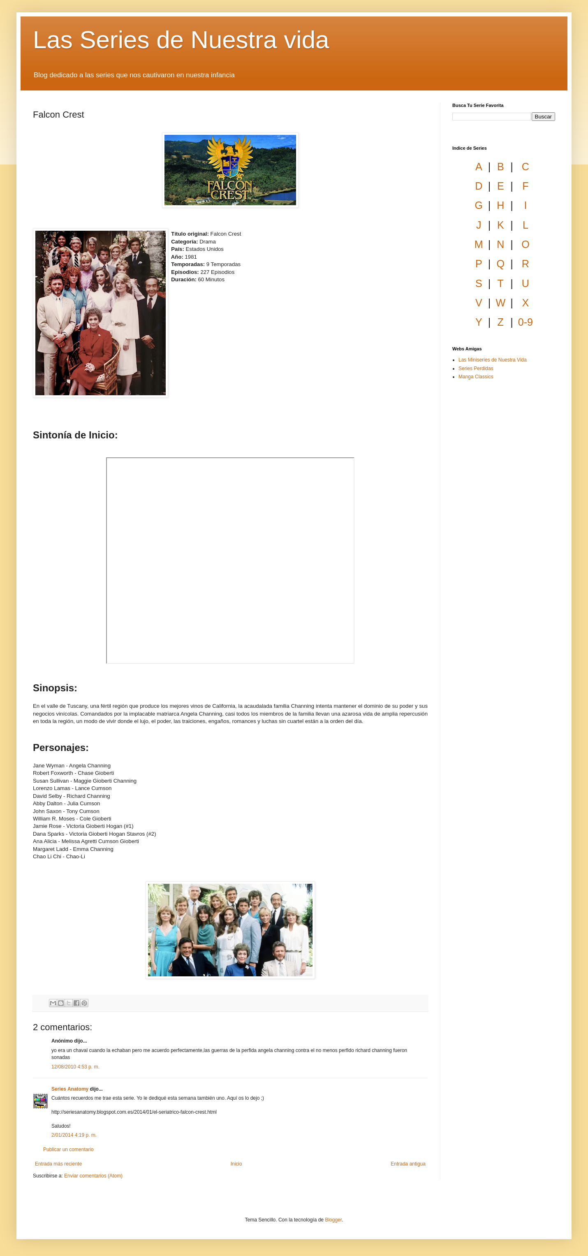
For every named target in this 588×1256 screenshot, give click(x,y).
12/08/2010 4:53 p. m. (75, 1067)
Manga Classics (475, 377)
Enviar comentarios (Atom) (93, 1176)
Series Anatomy (69, 1089)
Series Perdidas (475, 368)
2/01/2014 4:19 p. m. (74, 1135)
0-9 (525, 322)
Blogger (333, 1220)
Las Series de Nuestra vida (181, 39)
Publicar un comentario (68, 1149)
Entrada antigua (408, 1164)
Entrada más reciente (58, 1164)
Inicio (236, 1164)
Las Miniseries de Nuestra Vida (492, 360)
